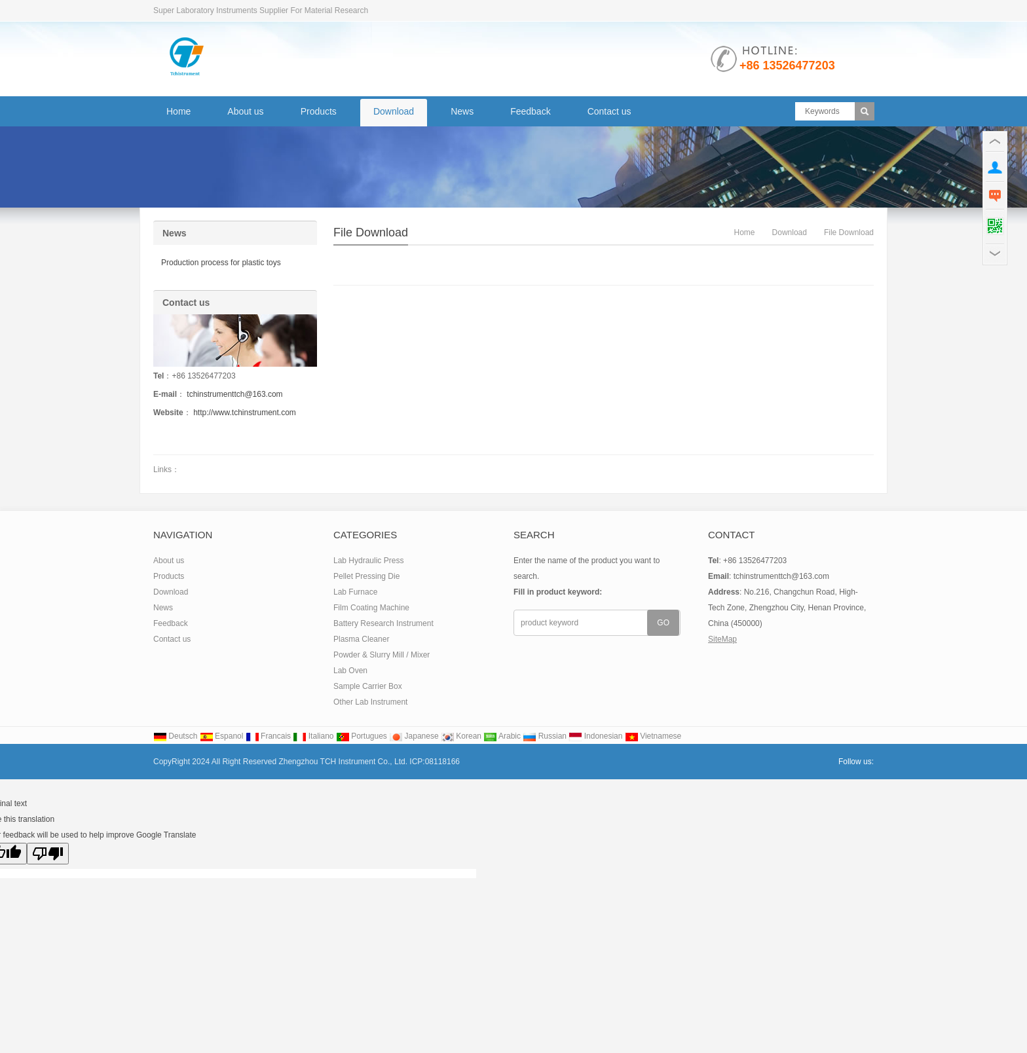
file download (370, 232)
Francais (268, 736)
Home (178, 111)
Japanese (413, 736)
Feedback (530, 111)
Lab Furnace (355, 592)
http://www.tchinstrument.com (244, 412)
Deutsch (175, 736)
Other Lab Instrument (370, 702)
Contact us (609, 111)
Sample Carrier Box (367, 686)
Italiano (313, 736)
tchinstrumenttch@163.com (234, 394)
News (462, 111)
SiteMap (722, 639)
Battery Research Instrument (383, 623)
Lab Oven (350, 670)
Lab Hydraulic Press (368, 560)
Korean (461, 736)
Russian (545, 736)
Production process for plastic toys (221, 262)
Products (319, 111)
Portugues (361, 736)
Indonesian (595, 736)
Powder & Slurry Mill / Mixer (381, 654)
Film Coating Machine (371, 607)
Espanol (222, 736)
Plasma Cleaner (361, 639)
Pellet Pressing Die (366, 576)
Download (393, 111)
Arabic (502, 736)
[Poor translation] (48, 853)
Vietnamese (653, 736)
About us (245, 111)
